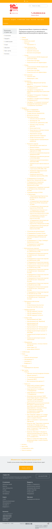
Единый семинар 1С (32, 375)
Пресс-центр (7, 50)
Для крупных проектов (33, 115)
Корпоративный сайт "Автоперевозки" (37, 329)
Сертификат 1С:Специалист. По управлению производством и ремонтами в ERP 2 (38, 91)
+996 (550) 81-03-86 (7, 515)
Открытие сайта (31, 76)
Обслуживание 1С (29, 359)
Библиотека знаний (29, 41)
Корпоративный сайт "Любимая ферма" (37, 327)
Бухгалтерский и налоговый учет (38, 145)
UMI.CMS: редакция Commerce (35, 315)
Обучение (7, 47)
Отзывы (26, 55)
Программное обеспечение (31, 301)
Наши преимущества (29, 47)
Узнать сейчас (26, 468)
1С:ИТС (26, 355)
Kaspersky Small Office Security (35, 307)
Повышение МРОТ (32, 379)
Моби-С (29, 303)
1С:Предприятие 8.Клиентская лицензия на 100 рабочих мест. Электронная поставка (37, 297)
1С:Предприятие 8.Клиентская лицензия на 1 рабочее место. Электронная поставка (37, 255)
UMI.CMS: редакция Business (34, 313)
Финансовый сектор (35, 128)
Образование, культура (36, 133)
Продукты (6, 38)
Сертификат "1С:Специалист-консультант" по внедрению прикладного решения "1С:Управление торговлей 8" (38, 103)
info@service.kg (6, 518)
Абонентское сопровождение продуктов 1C (26, 459)
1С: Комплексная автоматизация (35, 377)
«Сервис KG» (6, 475)
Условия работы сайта (27, 448)
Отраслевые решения (32, 117)
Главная (24, 37)
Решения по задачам (32, 144)
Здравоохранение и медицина (38, 135)
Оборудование (28, 342)
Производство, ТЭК (35, 120)
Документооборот (34, 147)
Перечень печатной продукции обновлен (38, 373)
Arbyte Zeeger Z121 (32, 347)
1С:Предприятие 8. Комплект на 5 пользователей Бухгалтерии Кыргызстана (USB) (38, 216)
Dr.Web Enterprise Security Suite (35, 305)
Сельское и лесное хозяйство (37, 118)
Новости (26, 372)
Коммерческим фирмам (33, 111)
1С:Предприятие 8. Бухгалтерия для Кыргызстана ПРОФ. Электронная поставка (39, 202)
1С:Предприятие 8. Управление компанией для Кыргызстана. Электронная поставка (35, 183)
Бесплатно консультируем (34, 52)
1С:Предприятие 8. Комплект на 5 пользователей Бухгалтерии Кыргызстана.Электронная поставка (39, 211)
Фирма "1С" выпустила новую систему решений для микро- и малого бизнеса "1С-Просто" (37, 440)
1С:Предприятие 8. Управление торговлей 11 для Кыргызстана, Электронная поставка (38, 189)
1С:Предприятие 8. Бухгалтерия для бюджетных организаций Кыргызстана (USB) (39, 227)
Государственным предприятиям (35, 113)
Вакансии (26, 43)
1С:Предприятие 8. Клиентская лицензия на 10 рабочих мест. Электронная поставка (37, 271)
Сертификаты (27, 81)
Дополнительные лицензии (31, 248)
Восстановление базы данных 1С (35, 381)
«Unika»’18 (45, 525)
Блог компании (28, 75)
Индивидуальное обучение (31, 367)
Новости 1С (27, 384)
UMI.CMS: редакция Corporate (35, 311)
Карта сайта (25, 446)
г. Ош (26, 1)
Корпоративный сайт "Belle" (34, 319)
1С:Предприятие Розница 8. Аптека (36, 233)
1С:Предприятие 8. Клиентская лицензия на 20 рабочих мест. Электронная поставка (37, 279)
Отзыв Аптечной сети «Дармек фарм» (37, 62)
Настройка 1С (27, 361)
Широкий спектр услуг (33, 51)
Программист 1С (31, 44)
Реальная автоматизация (31, 357)
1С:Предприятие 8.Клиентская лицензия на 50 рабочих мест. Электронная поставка (37, 288)
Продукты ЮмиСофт (29, 309)
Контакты (6, 53)
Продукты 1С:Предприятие (31, 109)
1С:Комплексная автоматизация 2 (36, 231)
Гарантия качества (32, 49)
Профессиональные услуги (37, 137)
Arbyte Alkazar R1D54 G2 (33, 349)
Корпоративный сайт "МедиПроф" (36, 321)
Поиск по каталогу (26, 450)
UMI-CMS (37, 527)
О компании (7, 35)
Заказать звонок (35, 15)
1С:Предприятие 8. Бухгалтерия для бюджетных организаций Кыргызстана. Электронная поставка (39, 222)
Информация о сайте (32, 78)
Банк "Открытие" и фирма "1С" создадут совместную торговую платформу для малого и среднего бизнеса (37, 416)
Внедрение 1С (28, 363)
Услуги (6, 44)
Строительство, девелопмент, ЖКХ (39, 122)
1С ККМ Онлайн (8, 41)
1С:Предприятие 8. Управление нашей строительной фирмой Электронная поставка (37, 237)
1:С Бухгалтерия (31, 194)
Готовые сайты (28, 318)
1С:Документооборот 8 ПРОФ (35, 192)
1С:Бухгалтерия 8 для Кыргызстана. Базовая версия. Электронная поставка (39, 197)
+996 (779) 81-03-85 (7, 516)
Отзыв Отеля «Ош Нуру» (33, 60)
